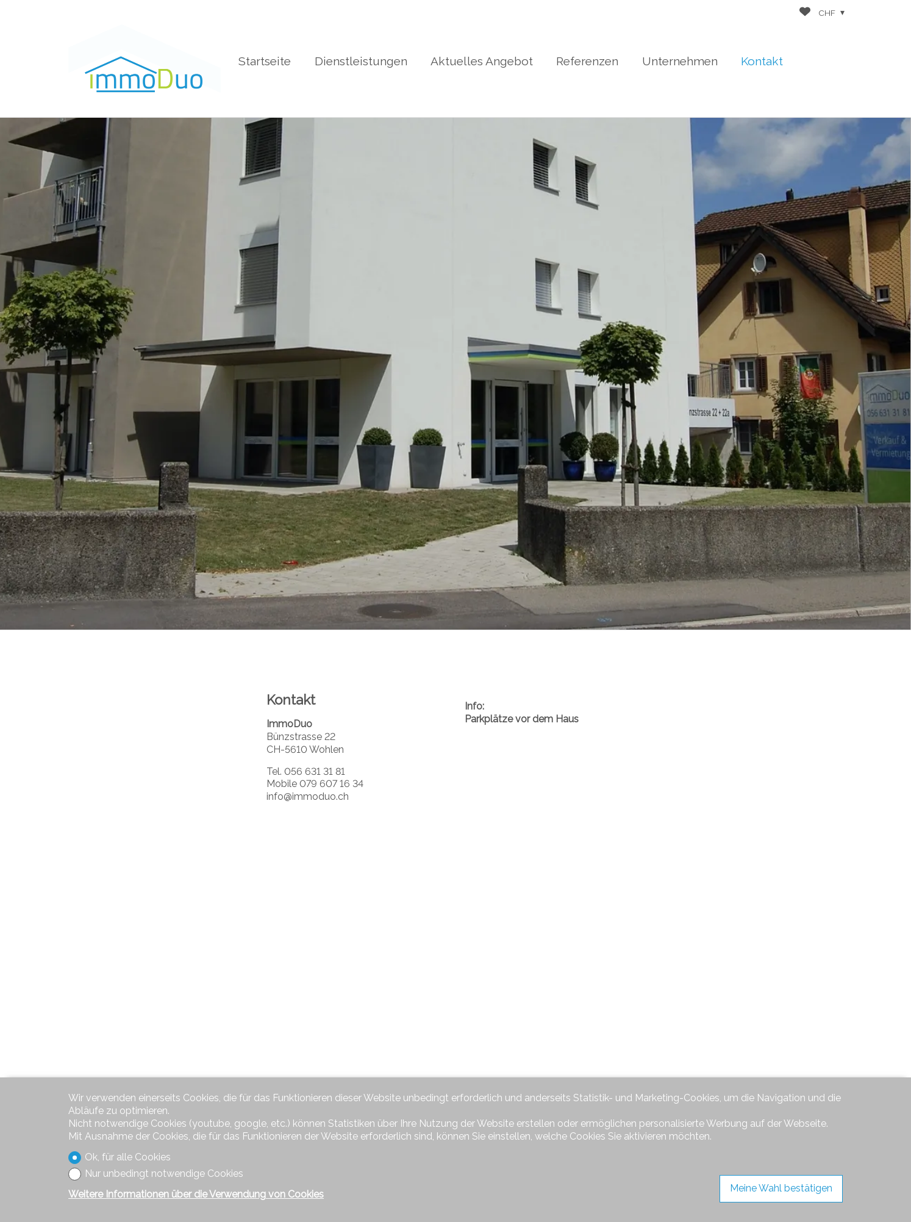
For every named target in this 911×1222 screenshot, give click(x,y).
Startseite (264, 61)
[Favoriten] (804, 13)
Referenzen (587, 61)
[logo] (144, 58)
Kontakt (762, 61)
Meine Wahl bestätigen (781, 1188)
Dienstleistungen (361, 61)
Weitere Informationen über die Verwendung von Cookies (196, 1194)
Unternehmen (680, 61)
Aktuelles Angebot (481, 61)
